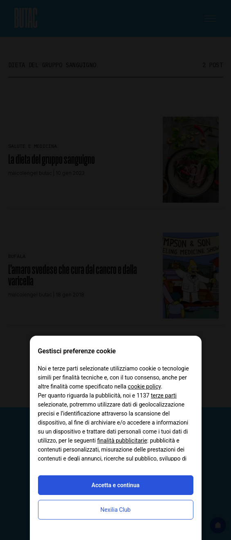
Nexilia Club (116, 509)
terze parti (164, 395)
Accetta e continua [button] (115, 485)
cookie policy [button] (144, 386)
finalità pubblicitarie (122, 440)
